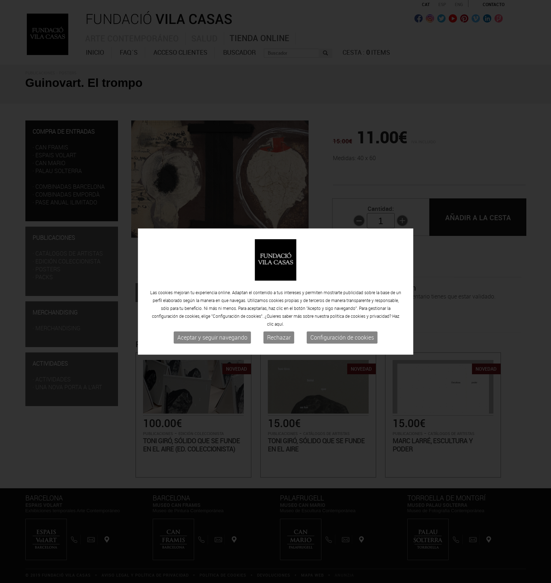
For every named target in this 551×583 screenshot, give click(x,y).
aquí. (279, 324)
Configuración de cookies (342, 338)
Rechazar (279, 338)
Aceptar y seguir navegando (212, 338)
